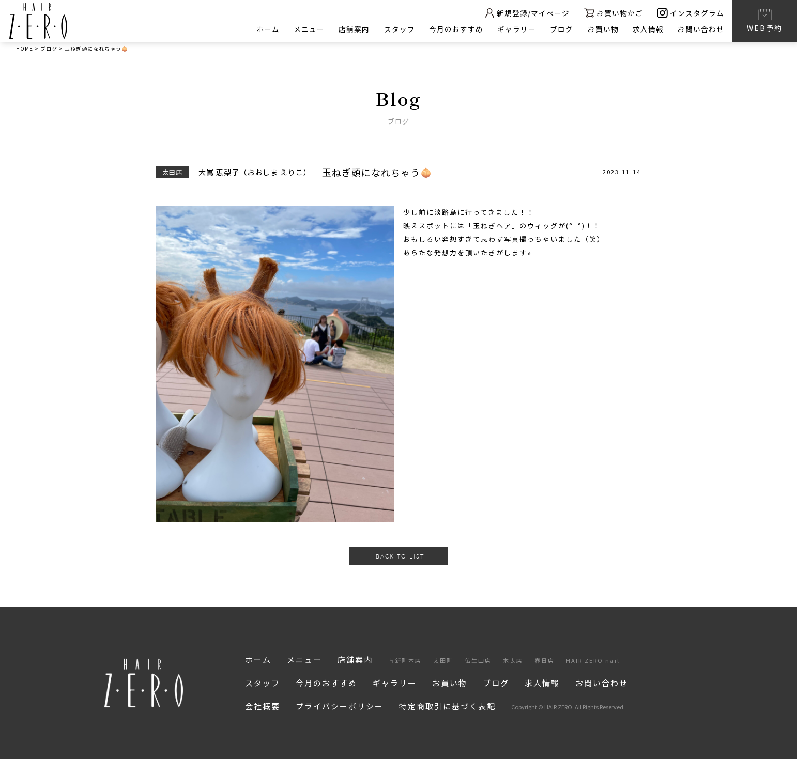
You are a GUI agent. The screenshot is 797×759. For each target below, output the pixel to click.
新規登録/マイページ (525, 12)
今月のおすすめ (454, 29)
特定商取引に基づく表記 (447, 706)
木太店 (513, 660)
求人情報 (647, 29)
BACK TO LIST (400, 556)
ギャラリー (515, 29)
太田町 (443, 660)
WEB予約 (765, 20)
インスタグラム (690, 12)
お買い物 (602, 29)
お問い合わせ (701, 29)
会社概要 (262, 706)
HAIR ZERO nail (593, 660)
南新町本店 (405, 660)
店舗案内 (351, 29)
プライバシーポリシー (340, 706)
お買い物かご (612, 12)
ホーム (264, 29)
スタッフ (396, 29)
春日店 (544, 660)
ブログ (560, 29)
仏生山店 (478, 660)
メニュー (305, 29)
